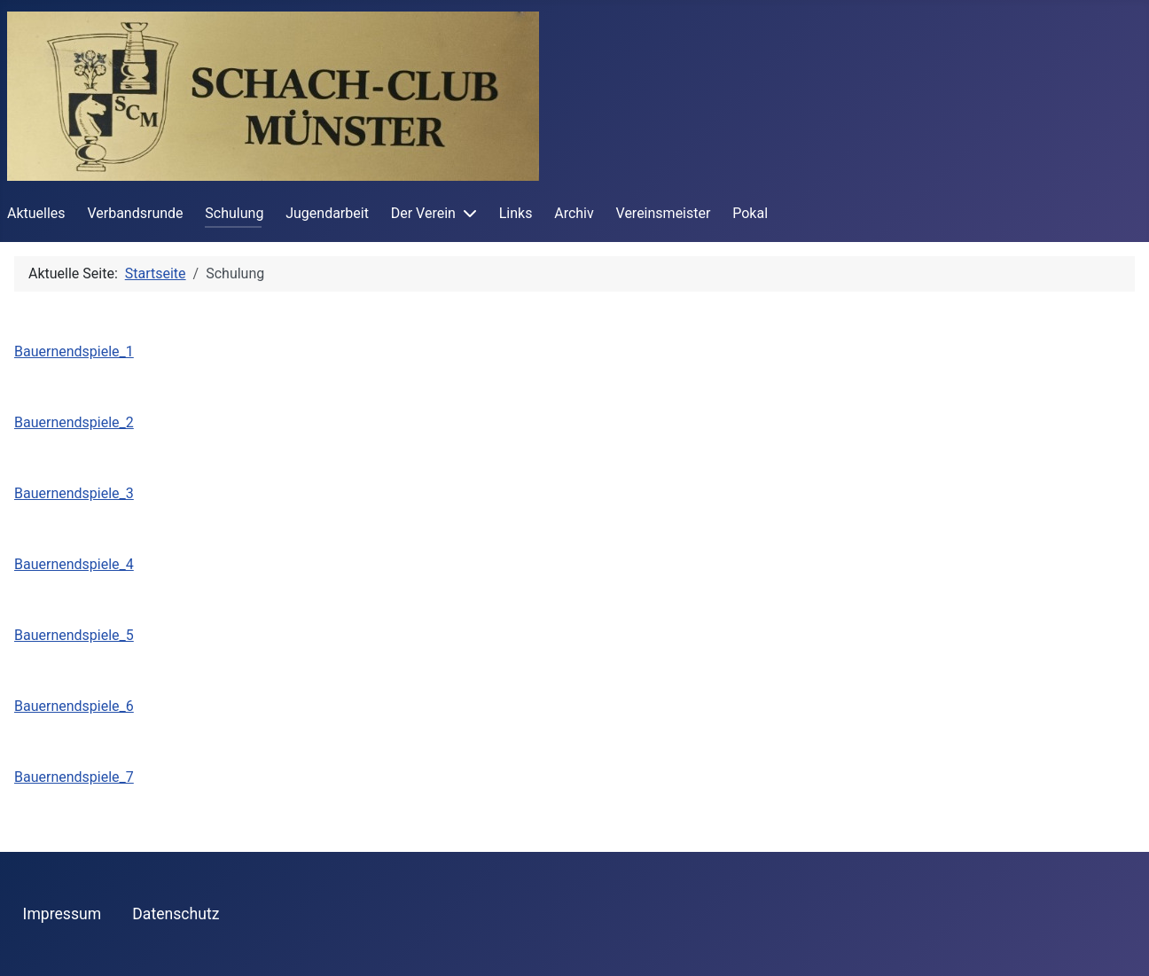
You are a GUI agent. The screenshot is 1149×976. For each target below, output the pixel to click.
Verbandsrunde (135, 213)
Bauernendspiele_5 (74, 635)
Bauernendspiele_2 (74, 422)
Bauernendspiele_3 (74, 493)
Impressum (62, 914)
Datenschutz (175, 914)
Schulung (234, 213)
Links (516, 213)
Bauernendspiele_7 (74, 777)
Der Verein (423, 213)
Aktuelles (36, 213)
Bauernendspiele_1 (74, 351)
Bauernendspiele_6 (74, 706)
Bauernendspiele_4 (74, 564)
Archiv (574, 213)
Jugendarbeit (327, 213)
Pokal (750, 213)
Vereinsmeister (663, 213)
